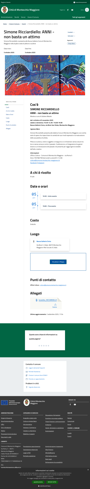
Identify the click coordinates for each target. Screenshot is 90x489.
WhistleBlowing (50, 453)
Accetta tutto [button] (38, 482)
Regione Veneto (5, 2)
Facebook (33, 163)
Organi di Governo (6, 418)
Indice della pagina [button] (11, 102)
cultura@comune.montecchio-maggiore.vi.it (45, 160)
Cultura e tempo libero (30, 421)
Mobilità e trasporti (29, 434)
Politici (3, 431)
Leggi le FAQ (27, 453)
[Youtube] (71, 10)
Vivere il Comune (14, 24)
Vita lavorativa (27, 424)
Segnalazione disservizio (30, 450)
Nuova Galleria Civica (44, 241)
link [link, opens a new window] (62, 478)
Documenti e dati (6, 437)
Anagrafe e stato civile (30, 418)
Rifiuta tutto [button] (52, 482)
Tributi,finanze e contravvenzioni (55, 421)
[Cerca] (87, 10)
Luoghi (70, 433)
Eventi (24, 24)
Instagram (41, 163)
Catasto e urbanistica (29, 431)
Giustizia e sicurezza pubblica (54, 418)
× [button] (88, 470)
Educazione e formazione (52, 415)
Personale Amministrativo (9, 434)
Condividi (71, 32)
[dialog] (45, 478)
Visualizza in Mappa (58, 262)
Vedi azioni (72, 36)
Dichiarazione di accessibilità (53, 462)
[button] (45, 486)
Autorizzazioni (49, 431)
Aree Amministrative (7, 421)
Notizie (70, 418)
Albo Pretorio (49, 450)
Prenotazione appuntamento (31, 446)
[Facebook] (67, 10)
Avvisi (69, 424)
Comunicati (71, 421)
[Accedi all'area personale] (80, 2)
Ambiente (48, 425)
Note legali (48, 459)
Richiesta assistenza (29, 456)
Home (5, 24)
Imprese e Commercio (29, 428)
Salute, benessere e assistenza (54, 428)
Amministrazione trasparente (54, 446)
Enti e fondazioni (6, 428)
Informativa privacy (51, 456)
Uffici (2, 424)
